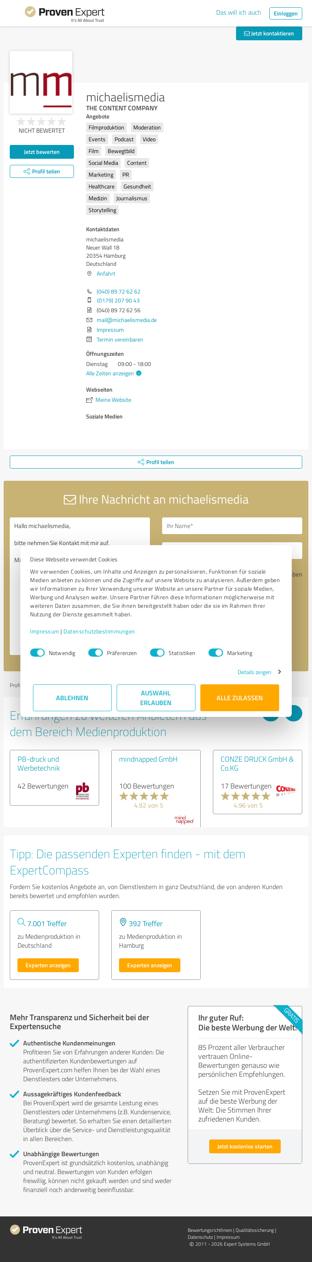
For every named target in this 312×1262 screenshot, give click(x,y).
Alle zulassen (240, 697)
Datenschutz (200, 1237)
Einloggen (286, 13)
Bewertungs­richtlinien (210, 1230)
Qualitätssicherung (255, 1230)
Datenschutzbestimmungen (102, 631)
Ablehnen (72, 697)
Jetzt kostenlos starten (245, 1146)
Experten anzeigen (48, 965)
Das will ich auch (238, 12)
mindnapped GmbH (148, 759)
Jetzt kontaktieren (269, 33)
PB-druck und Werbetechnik (38, 763)
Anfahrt (106, 273)
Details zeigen (252, 672)
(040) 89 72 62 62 (119, 291)
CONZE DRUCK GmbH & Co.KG (257, 763)
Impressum (47, 631)
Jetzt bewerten (42, 152)
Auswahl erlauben (156, 697)
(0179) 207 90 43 (118, 300)
